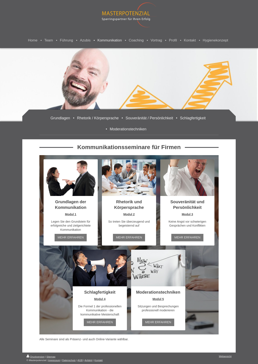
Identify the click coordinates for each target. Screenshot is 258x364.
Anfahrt (89, 360)
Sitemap (50, 356)
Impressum (54, 360)
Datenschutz (69, 360)
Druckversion (35, 356)
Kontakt (98, 360)
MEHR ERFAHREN (71, 237)
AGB (80, 360)
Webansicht (225, 356)
